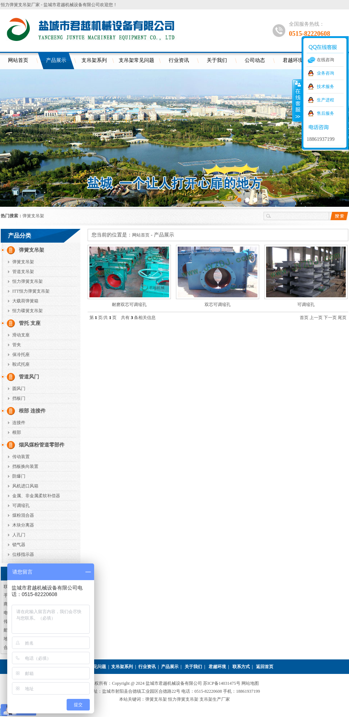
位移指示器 (23, 554)
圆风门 (18, 388)
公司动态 (255, 60)
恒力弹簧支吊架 (27, 281)
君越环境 (217, 666)
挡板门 (18, 398)
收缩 (297, 100)
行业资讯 (179, 60)
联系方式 (241, 666)
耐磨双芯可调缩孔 (129, 304)
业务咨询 (325, 73)
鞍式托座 (21, 364)
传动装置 (21, 456)
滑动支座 (21, 334)
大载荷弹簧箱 (25, 300)
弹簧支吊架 (33, 215)
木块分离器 (23, 525)
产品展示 (56, 60)
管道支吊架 (23, 271)
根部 (16, 432)
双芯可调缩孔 (218, 304)
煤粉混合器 (23, 515)
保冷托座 (21, 354)
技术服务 (325, 86)
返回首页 (264, 666)
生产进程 (325, 99)
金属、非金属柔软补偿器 (36, 495)
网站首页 (18, 60)
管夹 (16, 344)
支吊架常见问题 (136, 60)
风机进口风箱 (25, 486)
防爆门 (18, 476)
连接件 (18, 422)
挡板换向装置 (25, 466)
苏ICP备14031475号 (222, 683)
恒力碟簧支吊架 (27, 310)
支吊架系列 (94, 60)
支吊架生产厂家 (214, 699)
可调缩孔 (21, 505)
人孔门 (18, 534)
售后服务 (325, 113)
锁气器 (18, 544)
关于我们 (217, 60)
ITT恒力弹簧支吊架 (31, 291)
